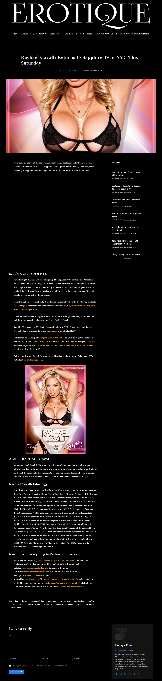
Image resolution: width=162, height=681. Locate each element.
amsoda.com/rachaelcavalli (71, 540)
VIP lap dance (16, 561)
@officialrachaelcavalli (64, 514)
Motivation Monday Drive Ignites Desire (124, 218)
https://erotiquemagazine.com (124, 604)
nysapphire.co (51, 284)
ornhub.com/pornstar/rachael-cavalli (61, 537)
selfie (79, 558)
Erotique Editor (124, 598)
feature (25, 555)
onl (24, 521)
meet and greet (65, 555)
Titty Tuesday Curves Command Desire (122, 204)
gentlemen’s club (50, 291)
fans (16, 555)
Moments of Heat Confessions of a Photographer (120, 175)
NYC (13, 558)
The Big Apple (90, 558)
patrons (21, 558)
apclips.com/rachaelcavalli (33, 529)
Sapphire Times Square (65, 558)
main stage (52, 555)
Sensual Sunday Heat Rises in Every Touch (126, 232)
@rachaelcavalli (42, 514)
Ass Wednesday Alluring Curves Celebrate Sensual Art (126, 191)
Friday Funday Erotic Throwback (122, 259)
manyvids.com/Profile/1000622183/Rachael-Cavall (45, 533)
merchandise (79, 555)
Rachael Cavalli (34, 558)
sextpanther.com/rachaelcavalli (39, 525)
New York (91, 555)
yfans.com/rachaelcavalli (37, 521)
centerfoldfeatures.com (38, 295)
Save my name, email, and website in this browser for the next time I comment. (39, 619)
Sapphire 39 (48, 558)
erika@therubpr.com (33, 313)
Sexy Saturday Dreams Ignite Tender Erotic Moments (126, 246)
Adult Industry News (68, 70)
